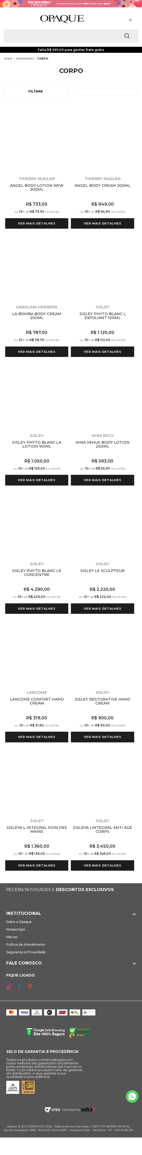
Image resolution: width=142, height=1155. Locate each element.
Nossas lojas (15, 929)
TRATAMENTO (25, 58)
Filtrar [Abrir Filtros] (35, 91)
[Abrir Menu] (12, 19)
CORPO (42, 58)
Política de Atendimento (25, 944)
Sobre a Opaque (19, 922)
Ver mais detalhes (36, 223)
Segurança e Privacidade (26, 952)
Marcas (11, 937)
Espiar (65, 109)
